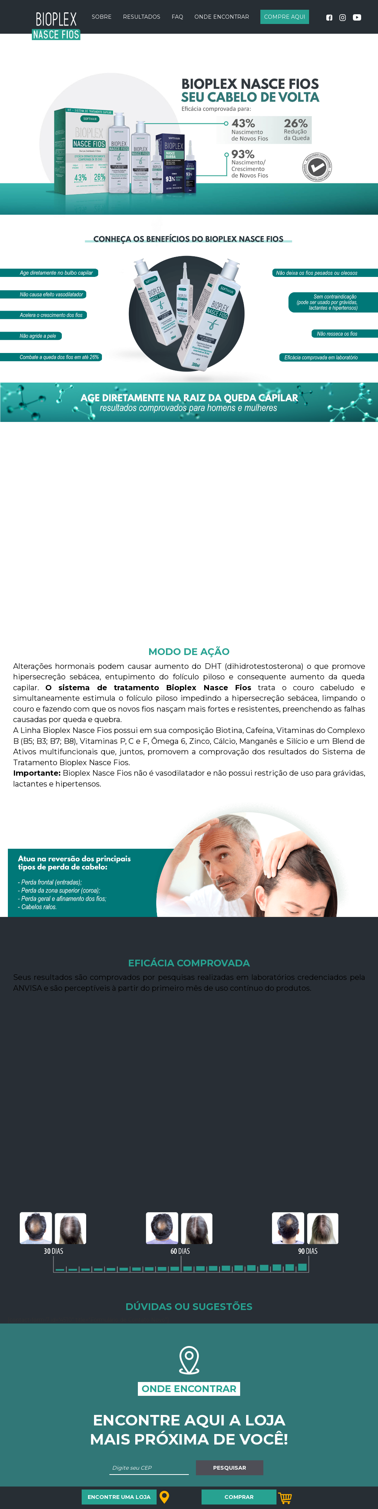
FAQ (177, 16)
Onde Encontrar (221, 16)
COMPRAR (239, 1497)
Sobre (102, 16)
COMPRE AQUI (284, 16)
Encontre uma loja (119, 1497)
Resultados (141, 16)
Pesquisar (229, 1467)
